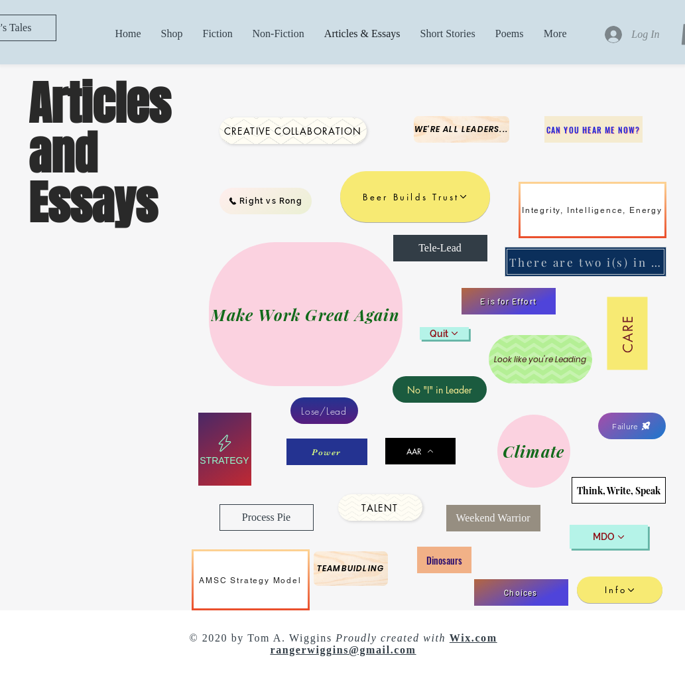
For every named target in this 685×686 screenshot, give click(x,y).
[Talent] (380, 507)
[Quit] (444, 333)
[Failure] (632, 426)
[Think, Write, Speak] (619, 490)
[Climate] (533, 451)
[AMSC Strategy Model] (251, 579)
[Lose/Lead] (324, 410)
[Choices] (521, 592)
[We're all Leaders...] (461, 129)
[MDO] (609, 537)
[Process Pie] (266, 517)
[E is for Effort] (509, 301)
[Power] (326, 452)
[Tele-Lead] (440, 248)
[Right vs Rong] (265, 201)
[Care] (627, 333)
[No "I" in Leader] (440, 389)
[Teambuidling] (351, 568)
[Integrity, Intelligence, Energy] (592, 210)
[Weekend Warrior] (493, 518)
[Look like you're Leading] (540, 359)
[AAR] (420, 451)
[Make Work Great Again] (306, 314)
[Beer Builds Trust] (415, 196)
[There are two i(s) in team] (585, 262)
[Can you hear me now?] (593, 129)
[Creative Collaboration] (293, 130)
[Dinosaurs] (444, 560)
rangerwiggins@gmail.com (343, 649)
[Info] (619, 590)
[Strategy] (224, 449)
